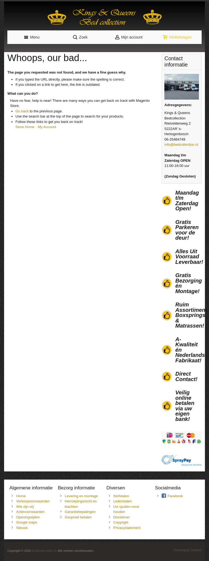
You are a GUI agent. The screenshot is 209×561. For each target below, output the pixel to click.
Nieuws (22, 528)
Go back (22, 111)
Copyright (120, 522)
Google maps (26, 522)
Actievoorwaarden (30, 512)
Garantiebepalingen (80, 512)
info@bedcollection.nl (181, 144)
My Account (47, 127)
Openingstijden (28, 517)
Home (21, 496)
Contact (195, 550)
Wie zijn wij (24, 507)
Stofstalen (121, 496)
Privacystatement (126, 528)
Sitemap (180, 550)
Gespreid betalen (78, 517)
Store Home (25, 127)
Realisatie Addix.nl (44, 550)
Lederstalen (122, 501)
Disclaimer (121, 517)
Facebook (175, 496)
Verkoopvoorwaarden (33, 501)
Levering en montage (81, 496)
